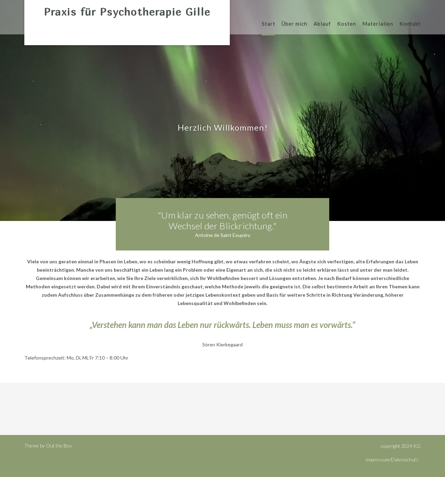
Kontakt (410, 24)
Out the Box (59, 446)
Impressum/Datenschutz (391, 459)
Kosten (346, 24)
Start (268, 24)
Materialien (377, 24)
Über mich (294, 24)
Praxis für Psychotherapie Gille (127, 12)
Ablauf (322, 24)
